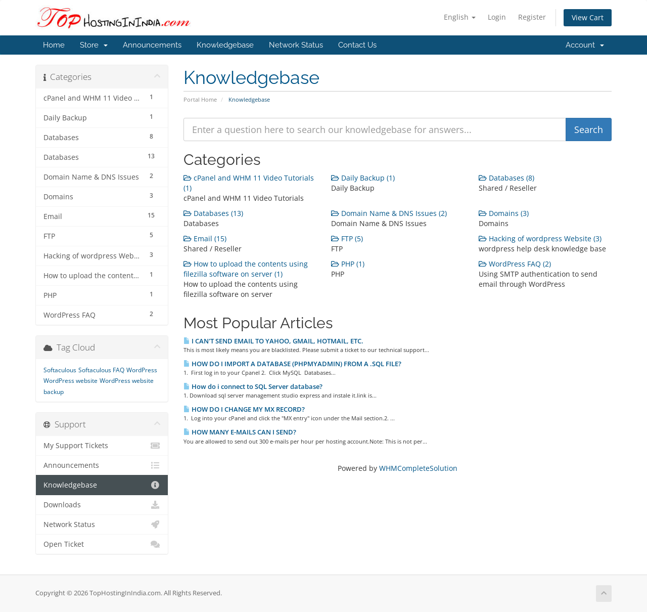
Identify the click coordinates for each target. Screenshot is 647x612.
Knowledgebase (225, 45)
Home (54, 45)
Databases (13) (213, 213)
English (460, 17)
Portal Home (200, 99)
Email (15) (204, 238)
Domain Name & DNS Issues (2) (389, 213)
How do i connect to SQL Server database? (252, 386)
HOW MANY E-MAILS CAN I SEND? (239, 431)
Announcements (152, 45)
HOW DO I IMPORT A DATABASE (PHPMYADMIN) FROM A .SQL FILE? (292, 363)
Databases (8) (506, 178)
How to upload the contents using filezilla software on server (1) (245, 269)
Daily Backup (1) (363, 178)
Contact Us (357, 45)
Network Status (296, 45)
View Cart (588, 17)
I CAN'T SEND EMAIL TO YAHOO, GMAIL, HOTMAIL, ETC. (273, 340)
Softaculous (59, 370)
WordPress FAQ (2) (515, 264)
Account (585, 45)
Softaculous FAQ (101, 370)
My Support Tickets (101, 446)
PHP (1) (347, 264)
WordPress (141, 370)
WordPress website (70, 380)
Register (532, 17)
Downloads (101, 505)
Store (94, 45)
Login (497, 17)
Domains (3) (504, 213)
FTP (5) (347, 238)
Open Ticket (101, 544)
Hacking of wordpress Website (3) (540, 238)
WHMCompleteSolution (418, 468)
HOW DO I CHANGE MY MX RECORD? (244, 409)
